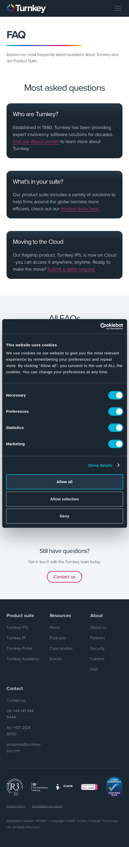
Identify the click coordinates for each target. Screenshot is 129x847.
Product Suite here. (80, 208)
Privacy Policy (16, 806)
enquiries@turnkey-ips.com (24, 747)
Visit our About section (36, 141)
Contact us (64, 576)
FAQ (94, 669)
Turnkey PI (16, 638)
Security (97, 648)
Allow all (64, 481)
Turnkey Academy (23, 659)
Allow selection (64, 499)
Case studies (61, 648)
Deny (64, 516)
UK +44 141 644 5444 (20, 714)
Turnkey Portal (19, 648)
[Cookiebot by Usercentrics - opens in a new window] (100, 326)
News (55, 627)
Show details (100, 465)
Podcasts (58, 638)
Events (56, 659)
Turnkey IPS (17, 627)
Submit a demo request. (71, 269)
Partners (97, 638)
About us (98, 627)
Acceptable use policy (47, 806)
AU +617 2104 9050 (19, 731)
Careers (97, 659)
